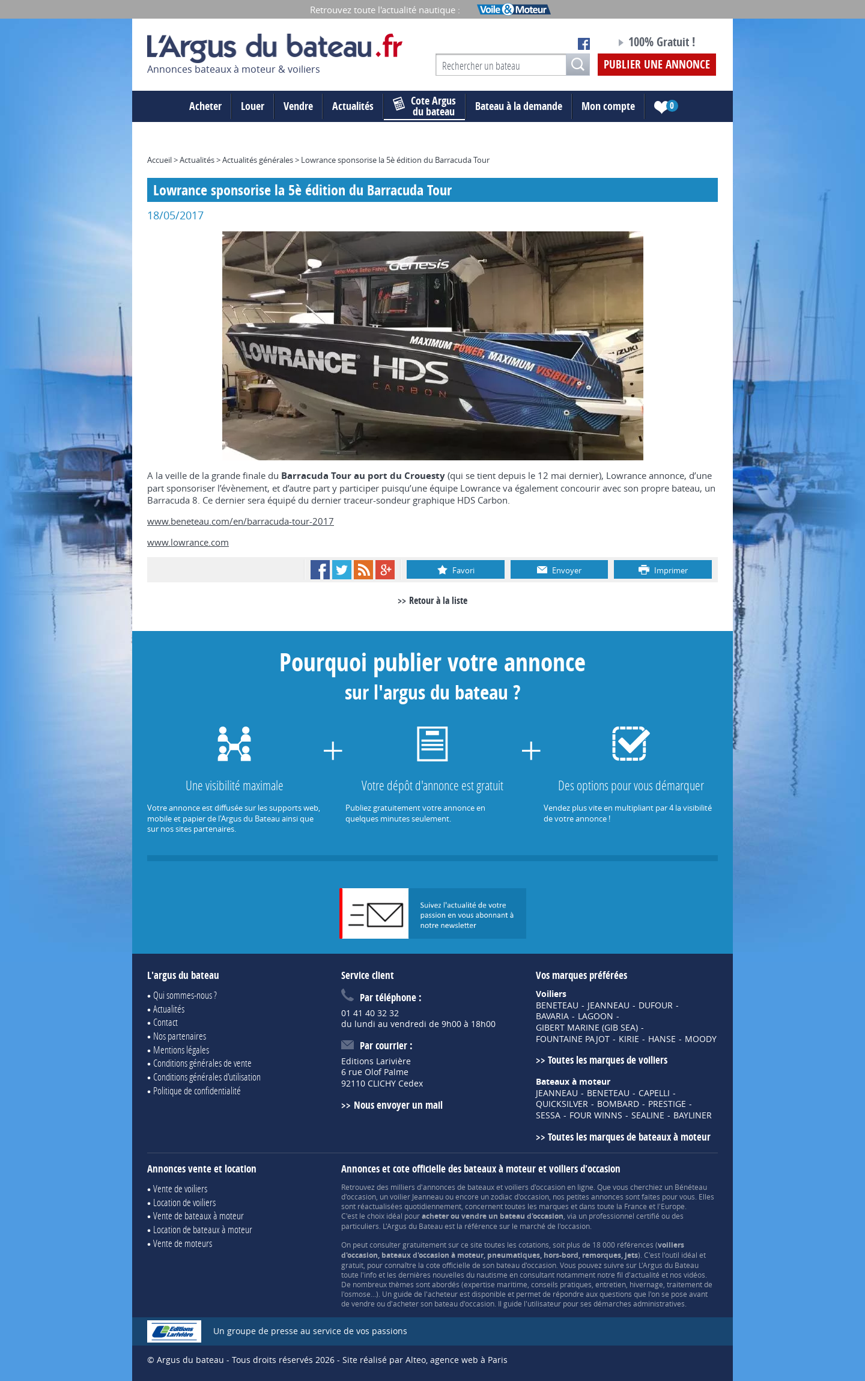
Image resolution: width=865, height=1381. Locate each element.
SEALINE (647, 1115)
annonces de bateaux (458, 1187)
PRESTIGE (667, 1104)
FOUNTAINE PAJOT (573, 1039)
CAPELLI (654, 1093)
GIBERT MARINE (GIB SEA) (587, 1027)
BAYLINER (692, 1115)
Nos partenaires (179, 1036)
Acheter (205, 106)
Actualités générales (257, 159)
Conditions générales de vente (202, 1063)
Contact (165, 1022)
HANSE (662, 1039)
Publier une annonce (657, 64)
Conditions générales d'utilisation (207, 1077)
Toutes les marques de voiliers (607, 1060)
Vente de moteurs (182, 1243)
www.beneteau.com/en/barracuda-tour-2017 (240, 521)
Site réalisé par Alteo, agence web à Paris (425, 1359)
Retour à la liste (438, 600)
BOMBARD (618, 1104)
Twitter (341, 569)
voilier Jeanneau (416, 1196)
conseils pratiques (561, 1284)
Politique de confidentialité (197, 1090)
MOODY (701, 1039)
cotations (533, 1244)
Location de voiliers (184, 1202)
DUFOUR (656, 1005)
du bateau (424, 106)
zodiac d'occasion (520, 1196)
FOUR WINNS (595, 1115)
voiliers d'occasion (535, 1187)
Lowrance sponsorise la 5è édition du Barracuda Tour (395, 159)
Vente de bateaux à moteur (198, 1215)
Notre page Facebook (584, 44)
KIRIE (629, 1039)
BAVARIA (552, 1016)
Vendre (298, 106)
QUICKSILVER (562, 1104)
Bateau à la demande (518, 106)
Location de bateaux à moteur (202, 1229)
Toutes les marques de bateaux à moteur (629, 1137)
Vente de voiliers (180, 1188)
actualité (645, 1274)
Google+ (385, 569)
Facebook (320, 569)
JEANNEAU (608, 1005)
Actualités (353, 106)
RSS (363, 569)
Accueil (159, 159)
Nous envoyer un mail (398, 1105)
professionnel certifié (624, 1216)
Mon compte (608, 106)
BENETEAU (557, 1005)
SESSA (548, 1115)
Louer (252, 106)
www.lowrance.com (188, 542)
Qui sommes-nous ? (185, 995)
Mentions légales (181, 1049)
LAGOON (595, 1016)
